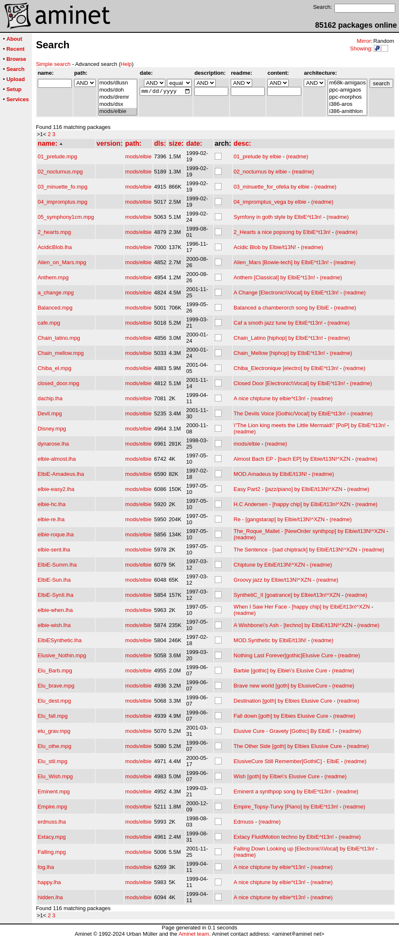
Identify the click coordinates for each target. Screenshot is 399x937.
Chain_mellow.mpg (61, 353)
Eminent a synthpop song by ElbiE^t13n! (282, 791)
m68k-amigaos (347, 83)
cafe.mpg (49, 323)
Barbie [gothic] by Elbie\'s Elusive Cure (280, 670)
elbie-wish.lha (54, 625)
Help (126, 64)
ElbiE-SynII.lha (55, 595)
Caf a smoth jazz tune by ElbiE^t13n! (278, 323)
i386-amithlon (347, 111)
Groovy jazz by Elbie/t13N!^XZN (272, 580)
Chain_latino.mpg (59, 338)
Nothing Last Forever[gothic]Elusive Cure (283, 655)
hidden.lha (50, 897)
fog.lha (46, 867)
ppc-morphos (347, 97)
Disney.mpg (52, 428)
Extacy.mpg (52, 837)
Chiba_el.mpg (54, 368)
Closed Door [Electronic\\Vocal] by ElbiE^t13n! (289, 383)
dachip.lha (50, 398)
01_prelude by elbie (257, 156)
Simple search (53, 64)
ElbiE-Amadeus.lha (61, 474)
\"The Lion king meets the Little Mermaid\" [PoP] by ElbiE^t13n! (310, 425)
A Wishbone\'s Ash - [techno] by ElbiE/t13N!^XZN (293, 625)
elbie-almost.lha (57, 459)
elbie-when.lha (55, 610)
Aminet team (193, 934)
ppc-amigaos (347, 90)
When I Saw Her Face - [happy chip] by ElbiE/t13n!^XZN (302, 607)
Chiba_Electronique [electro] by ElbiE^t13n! (286, 368)
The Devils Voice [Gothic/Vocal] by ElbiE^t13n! (290, 413)
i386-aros (347, 104)
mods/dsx (118, 104)
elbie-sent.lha (54, 549)
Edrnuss (244, 822)
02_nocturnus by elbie (260, 171)
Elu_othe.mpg (54, 746)
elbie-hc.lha (52, 504)
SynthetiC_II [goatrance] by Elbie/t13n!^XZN (287, 595)
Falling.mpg (52, 852)
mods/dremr (118, 97)
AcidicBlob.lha (55, 247)
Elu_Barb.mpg (55, 670)
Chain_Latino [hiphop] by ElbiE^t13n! (278, 338)
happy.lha (49, 882)
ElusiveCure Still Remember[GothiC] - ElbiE (286, 761)
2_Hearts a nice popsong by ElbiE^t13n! (282, 232)
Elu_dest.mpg (54, 701)
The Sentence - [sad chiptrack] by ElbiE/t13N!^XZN (295, 549)
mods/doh (118, 90)
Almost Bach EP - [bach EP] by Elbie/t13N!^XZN (292, 459)
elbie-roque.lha (56, 534)
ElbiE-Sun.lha (54, 580)
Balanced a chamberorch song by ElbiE (281, 307)
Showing (360, 48)
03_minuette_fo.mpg (63, 187)
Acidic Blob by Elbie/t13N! (265, 247)
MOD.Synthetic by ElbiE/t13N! (270, 640)
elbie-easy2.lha (56, 489)
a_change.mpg (56, 292)
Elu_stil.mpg (53, 761)
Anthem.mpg (53, 277)
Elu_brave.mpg (56, 685)
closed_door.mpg (58, 383)
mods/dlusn (118, 83)
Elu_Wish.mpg (55, 776)
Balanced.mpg (55, 307)
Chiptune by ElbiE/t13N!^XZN (269, 565)
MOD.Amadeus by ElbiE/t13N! (270, 474)
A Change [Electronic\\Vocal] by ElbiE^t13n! (286, 292)
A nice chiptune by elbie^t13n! (270, 398)
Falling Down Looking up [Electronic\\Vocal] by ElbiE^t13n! (304, 848)
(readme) (297, 156)
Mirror (364, 41)
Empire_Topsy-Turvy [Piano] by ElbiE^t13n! (286, 806)
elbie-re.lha (51, 519)
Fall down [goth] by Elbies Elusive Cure (281, 716)
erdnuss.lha (52, 822)
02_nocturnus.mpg (60, 171)
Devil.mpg (50, 413)
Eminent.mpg (54, 791)
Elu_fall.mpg (53, 716)
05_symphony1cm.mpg (66, 217)
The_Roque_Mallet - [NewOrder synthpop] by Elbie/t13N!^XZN (309, 531)
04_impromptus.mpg (63, 202)
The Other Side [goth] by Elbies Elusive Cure (288, 746)
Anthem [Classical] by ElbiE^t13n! (274, 277)
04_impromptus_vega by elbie (270, 202)
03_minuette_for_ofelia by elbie (272, 187)
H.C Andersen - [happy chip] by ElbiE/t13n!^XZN (292, 504)
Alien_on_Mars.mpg (62, 262)
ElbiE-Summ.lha (57, 565)
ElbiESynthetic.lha (60, 640)
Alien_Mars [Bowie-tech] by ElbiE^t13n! (281, 262)
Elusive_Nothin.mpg (62, 655)
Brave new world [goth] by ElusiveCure (280, 685)
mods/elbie (118, 111)
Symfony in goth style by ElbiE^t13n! (278, 217)
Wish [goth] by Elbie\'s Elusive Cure (277, 776)
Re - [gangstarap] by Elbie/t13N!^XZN (279, 519)
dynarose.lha (53, 444)
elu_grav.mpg (54, 731)
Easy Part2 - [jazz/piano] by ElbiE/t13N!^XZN (288, 489)
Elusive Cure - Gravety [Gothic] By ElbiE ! (284, 731)
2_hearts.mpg (54, 232)
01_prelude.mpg (57, 156)
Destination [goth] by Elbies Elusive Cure (283, 701)
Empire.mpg (52, 806)
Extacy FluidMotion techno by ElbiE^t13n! (284, 837)
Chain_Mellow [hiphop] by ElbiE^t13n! (279, 353)
